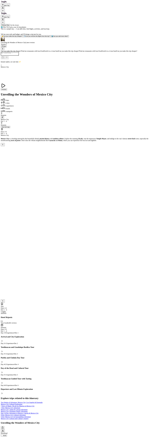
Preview (4, 90)
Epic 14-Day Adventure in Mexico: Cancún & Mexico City (20, 414)
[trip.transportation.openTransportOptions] (2, 118)
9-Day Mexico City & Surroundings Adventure (16, 417)
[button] (78, 40)
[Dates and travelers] (3, 58)
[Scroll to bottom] (2, 48)
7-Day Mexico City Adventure (10, 408)
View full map (5, 127)
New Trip (5, 4)
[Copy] (4, 46)
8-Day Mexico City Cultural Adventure (13, 415)
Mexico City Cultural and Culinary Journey (15, 419)
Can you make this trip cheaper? (12, 36)
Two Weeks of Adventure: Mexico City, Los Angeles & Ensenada (21, 403)
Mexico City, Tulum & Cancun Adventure (14, 410)
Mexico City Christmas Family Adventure (14, 412)
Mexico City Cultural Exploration (11, 405)
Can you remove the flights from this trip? (37, 36)
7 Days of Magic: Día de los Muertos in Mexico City (18, 406)
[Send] (7, 58)
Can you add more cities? (59, 36)
